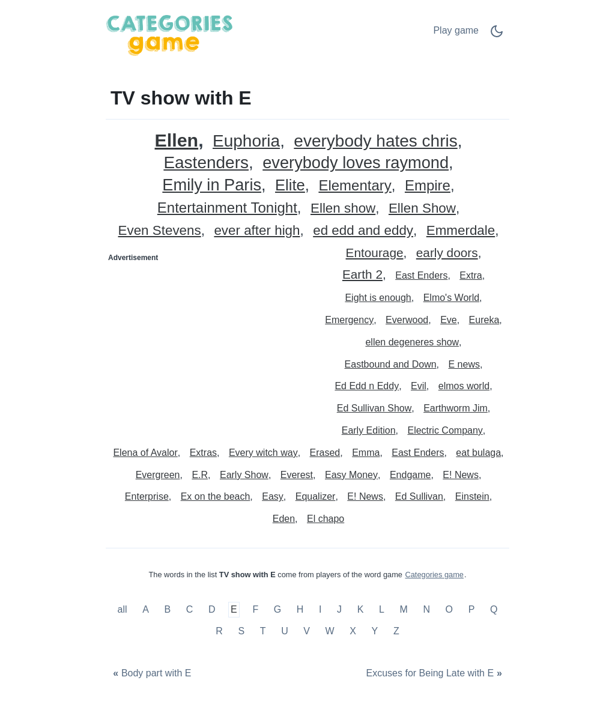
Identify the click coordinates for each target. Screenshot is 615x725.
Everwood (407, 320)
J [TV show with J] (339, 610)
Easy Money (351, 475)
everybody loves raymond (355, 163)
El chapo (325, 519)
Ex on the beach (215, 496)
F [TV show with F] (255, 610)
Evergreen (158, 475)
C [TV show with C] (189, 610)
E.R (200, 475)
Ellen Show (422, 208)
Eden (284, 519)
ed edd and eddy (363, 231)
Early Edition (369, 430)
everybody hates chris (375, 141)
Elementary (354, 186)
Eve (448, 320)
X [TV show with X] (353, 631)
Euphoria (246, 141)
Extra (470, 275)
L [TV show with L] (381, 610)
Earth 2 (362, 274)
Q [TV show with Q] (493, 610)
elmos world (463, 386)
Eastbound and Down (391, 364)
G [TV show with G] (277, 610)
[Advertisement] (207, 342)
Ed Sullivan (419, 496)
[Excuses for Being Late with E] (435, 674)
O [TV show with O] (449, 610)
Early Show (244, 475)
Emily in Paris (211, 185)
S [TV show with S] (241, 631)
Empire (427, 186)
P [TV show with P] (471, 610)
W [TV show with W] (330, 631)
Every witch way (263, 452)
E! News (461, 475)
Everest (296, 475)
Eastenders (206, 163)
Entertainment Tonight (227, 208)
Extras (203, 452)
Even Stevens (159, 231)
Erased (325, 452)
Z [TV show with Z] (396, 631)
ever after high (257, 231)
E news (463, 364)
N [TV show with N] (426, 610)
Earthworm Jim (455, 408)
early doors (447, 253)
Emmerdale (460, 231)
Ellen (177, 140)
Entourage (375, 253)
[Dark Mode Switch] (496, 35)
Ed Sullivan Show (374, 408)
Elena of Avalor (145, 452)
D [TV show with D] (212, 610)
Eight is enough (378, 298)
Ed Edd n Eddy (367, 386)
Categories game (434, 574)
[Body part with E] (151, 674)
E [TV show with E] (234, 610)
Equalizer (315, 496)
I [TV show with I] (320, 610)
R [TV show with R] (219, 631)
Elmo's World (451, 298)
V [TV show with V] (306, 631)
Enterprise (147, 496)
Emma (366, 452)
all (124, 610)
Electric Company (444, 430)
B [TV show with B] (167, 610)
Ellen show (343, 208)
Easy (272, 496)
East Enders (421, 275)
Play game (456, 30)
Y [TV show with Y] (375, 631)
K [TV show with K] (360, 610)
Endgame (410, 475)
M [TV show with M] (403, 610)
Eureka (484, 320)
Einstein (472, 496)
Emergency (349, 320)
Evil (418, 386)
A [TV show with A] (145, 610)
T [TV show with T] (263, 631)
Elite (290, 185)
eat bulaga (478, 452)
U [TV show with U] (284, 631)
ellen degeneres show (412, 342)
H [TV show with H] (300, 610)
